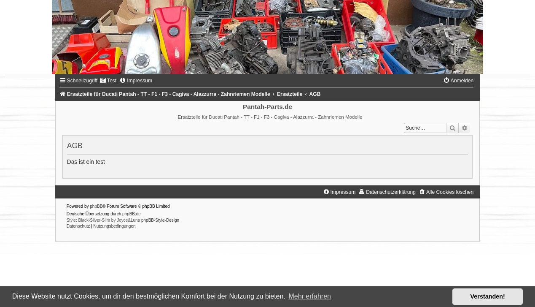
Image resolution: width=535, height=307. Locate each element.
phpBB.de (131, 214)
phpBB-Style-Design (160, 220)
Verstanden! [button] (487, 296)
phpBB (96, 206)
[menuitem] (107, 81)
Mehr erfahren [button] (309, 296)
